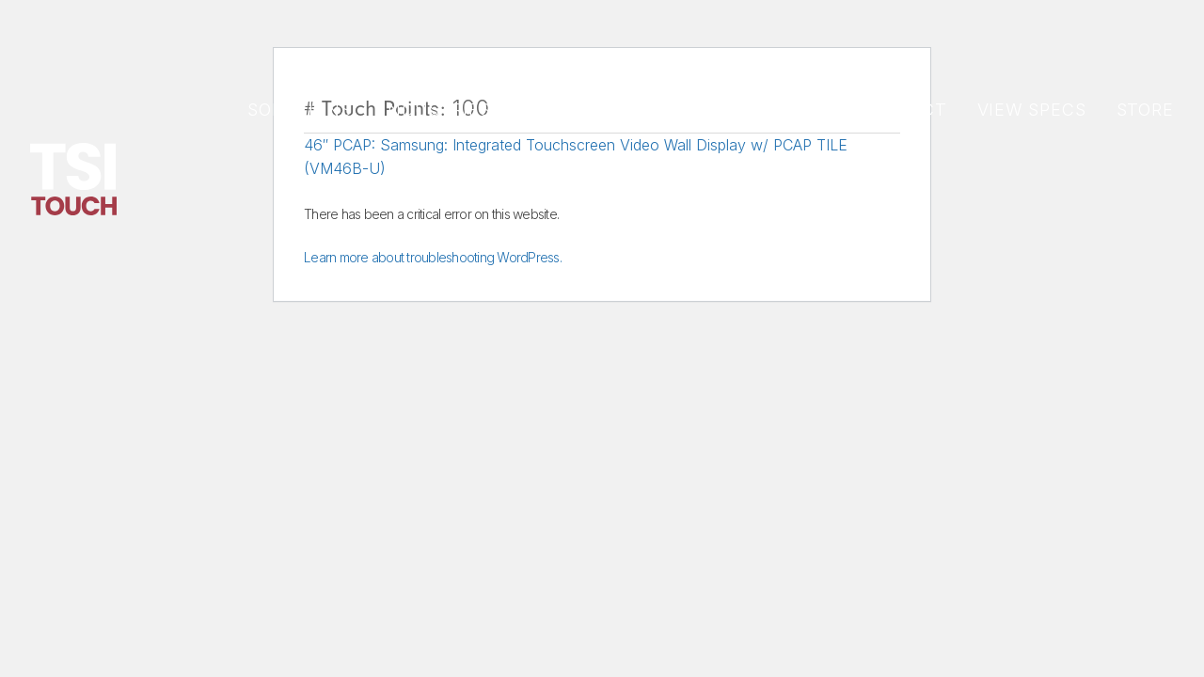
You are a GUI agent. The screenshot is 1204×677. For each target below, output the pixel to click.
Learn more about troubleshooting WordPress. (433, 257)
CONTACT (902, 109)
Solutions (299, 109)
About (797, 109)
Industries (436, 109)
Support (692, 109)
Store (1146, 109)
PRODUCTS (570, 109)
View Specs (1031, 109)
